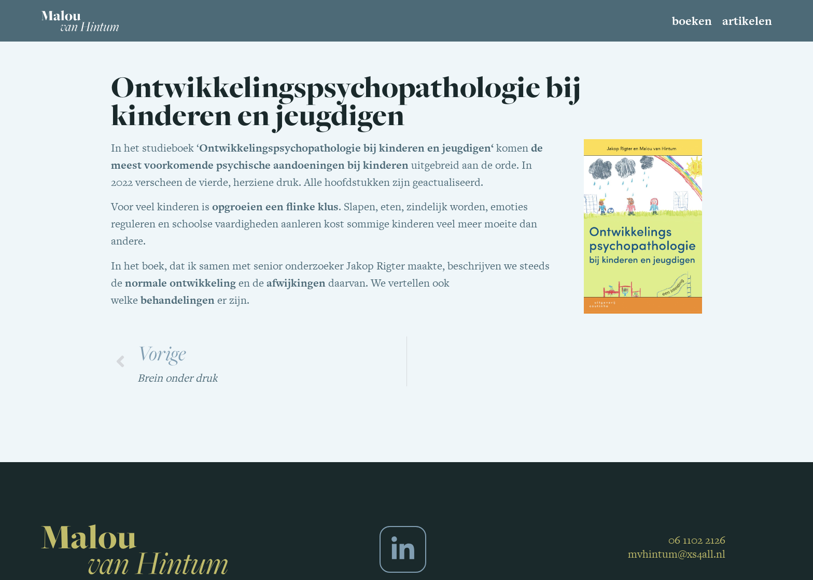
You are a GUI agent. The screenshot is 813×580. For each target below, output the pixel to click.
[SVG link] (80, 20)
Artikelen (747, 20)
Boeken (692, 20)
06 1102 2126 (696, 539)
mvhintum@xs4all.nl (676, 553)
